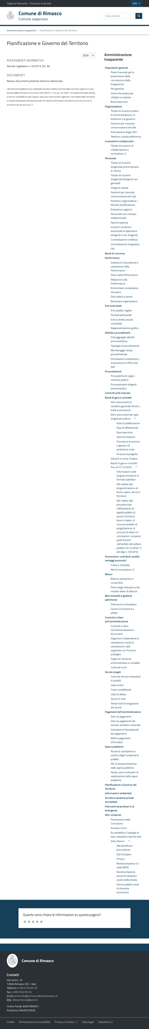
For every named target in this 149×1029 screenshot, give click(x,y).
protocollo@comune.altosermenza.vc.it (35, 996)
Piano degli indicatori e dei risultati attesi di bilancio (125, 589)
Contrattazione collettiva (124, 240)
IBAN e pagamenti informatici (120, 740)
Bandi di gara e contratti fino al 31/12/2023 (124, 465)
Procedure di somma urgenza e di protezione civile (128, 445)
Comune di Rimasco (38, 961)
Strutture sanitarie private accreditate (119, 800)
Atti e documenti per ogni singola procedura (125, 417)
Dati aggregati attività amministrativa (122, 339)
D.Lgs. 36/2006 (61, 92)
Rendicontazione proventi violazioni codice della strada (127, 876)
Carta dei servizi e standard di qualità (125, 678)
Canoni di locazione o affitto (122, 611)
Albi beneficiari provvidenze (125, 848)
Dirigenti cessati (119, 188)
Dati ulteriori (118, 841)
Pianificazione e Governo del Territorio (120, 787)
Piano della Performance (124, 275)
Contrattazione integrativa (125, 244)
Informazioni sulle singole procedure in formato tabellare (128, 475)
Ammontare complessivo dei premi (124, 290)
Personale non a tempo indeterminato (123, 216)
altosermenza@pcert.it (25, 1000)
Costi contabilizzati (121, 690)
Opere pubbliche (114, 747)
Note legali (88, 1022)
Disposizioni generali (116, 68)
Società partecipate (121, 315)
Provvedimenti (113, 371)
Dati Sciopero (124, 854)
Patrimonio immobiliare (124, 604)
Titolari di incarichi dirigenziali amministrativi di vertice (125, 167)
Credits (11, 1022)
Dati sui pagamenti (121, 716)
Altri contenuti (113, 815)
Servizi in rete (118, 699)
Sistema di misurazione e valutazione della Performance (124, 266)
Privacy (121, 859)
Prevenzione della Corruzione (120, 821)
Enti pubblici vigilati (121, 310)
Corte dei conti (119, 667)
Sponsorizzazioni (126, 437)
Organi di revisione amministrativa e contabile (125, 661)
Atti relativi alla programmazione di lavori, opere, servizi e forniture (128, 490)
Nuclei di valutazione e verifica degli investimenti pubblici (125, 755)
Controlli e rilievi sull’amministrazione (116, 619)
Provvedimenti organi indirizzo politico (123, 378)
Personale (110, 158)
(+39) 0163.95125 (27, 988)
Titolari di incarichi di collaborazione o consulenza (126, 150)
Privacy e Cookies (64, 1022)
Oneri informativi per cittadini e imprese (122, 95)
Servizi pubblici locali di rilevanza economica (128, 888)
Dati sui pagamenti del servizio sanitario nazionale (126, 723)
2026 (86, 55)
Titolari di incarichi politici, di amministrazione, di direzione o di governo (125, 115)
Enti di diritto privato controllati (122, 321)
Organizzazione (113, 106)
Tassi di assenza (119, 223)
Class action (117, 685)
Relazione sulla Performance (119, 281)
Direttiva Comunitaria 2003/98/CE (35, 92)
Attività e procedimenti (117, 333)
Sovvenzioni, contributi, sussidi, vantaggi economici (122, 558)
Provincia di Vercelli (40, 3)
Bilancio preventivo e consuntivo (122, 581)
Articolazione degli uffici (124, 132)
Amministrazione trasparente (21, 30)
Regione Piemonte (17, 3)
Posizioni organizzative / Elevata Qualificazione (124, 203)
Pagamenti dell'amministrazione (123, 712)
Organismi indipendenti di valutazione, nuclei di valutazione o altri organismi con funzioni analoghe (125, 646)
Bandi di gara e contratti (118, 398)
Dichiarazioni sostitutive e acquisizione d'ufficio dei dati (125, 363)
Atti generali (117, 89)
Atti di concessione (126, 569)
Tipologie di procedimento (125, 346)
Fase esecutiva (125, 432)
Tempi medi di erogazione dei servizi (125, 705)
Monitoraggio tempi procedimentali (121, 352)
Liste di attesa (118, 694)
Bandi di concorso (115, 253)
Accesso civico (119, 828)
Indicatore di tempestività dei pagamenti (125, 732)
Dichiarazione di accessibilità (34, 1022)
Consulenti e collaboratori (119, 141)
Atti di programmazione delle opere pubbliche (124, 766)
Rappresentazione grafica (125, 328)
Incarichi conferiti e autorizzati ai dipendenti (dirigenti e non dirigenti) (124, 231)
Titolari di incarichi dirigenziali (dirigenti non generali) (124, 179)
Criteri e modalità (120, 565)
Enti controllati (113, 306)
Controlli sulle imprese (117, 393)
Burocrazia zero (119, 102)
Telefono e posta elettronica (126, 137)
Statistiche (105, 1022)
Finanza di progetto (127, 454)
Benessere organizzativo (124, 301)
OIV (113, 249)
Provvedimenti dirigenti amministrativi (124, 386)
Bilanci (108, 574)
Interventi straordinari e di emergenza (119, 808)
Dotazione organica (121, 209)
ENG (135, 3)
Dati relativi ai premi (122, 297)
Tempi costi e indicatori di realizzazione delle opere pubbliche (124, 776)
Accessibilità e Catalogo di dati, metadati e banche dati (126, 835)
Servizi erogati (113, 672)
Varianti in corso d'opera (124, 459)
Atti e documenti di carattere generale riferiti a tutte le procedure (125, 406)
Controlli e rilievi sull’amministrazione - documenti (123, 630)
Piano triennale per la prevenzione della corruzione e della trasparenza (122, 78)
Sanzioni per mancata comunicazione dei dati (123, 125)
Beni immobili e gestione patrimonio (118, 598)
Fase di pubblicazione (128, 423)
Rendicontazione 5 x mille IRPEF (128, 865)
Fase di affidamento (127, 428)
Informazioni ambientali (118, 793)
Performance (112, 258)
